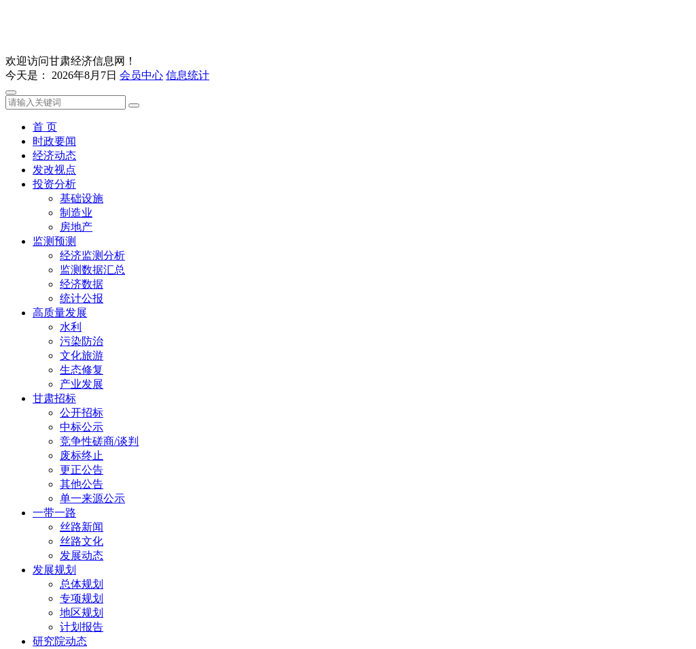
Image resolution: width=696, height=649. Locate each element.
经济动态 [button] (54, 155)
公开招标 (81, 412)
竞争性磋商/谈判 (99, 441)
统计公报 (81, 298)
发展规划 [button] (54, 570)
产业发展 (81, 384)
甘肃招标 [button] (54, 398)
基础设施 (81, 198)
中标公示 (81, 427)
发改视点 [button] (54, 170)
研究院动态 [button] (60, 641)
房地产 (76, 227)
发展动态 (81, 555)
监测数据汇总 (92, 270)
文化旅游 (81, 355)
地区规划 (81, 612)
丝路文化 (81, 541)
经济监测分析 (92, 255)
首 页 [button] (45, 127)
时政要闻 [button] (54, 141)
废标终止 (81, 455)
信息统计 (187, 75)
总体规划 (81, 584)
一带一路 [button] (54, 512)
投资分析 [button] (54, 184)
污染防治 (81, 341)
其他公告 (81, 484)
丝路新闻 (81, 527)
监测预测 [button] (54, 241)
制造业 (76, 212)
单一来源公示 (92, 498)
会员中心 (141, 75)
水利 (71, 327)
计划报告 (81, 627)
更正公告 (81, 470)
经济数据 (81, 284)
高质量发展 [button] (60, 312)
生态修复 (81, 370)
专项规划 (81, 598)
